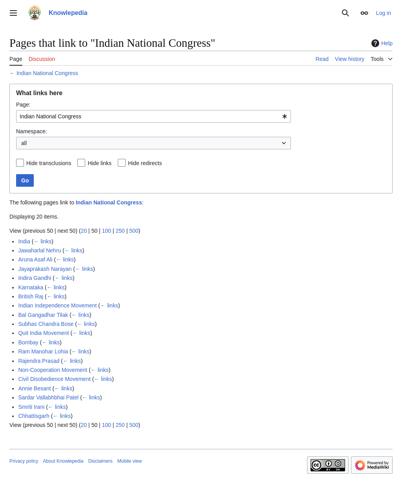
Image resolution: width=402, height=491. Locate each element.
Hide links (99, 163)
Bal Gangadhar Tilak (43, 315)
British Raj (30, 296)
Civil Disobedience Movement (54, 379)
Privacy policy (23, 461)
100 (106, 231)
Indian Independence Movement (57, 305)
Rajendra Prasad (38, 361)
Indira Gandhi (34, 278)
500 (133, 231)
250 (119, 231)
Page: (23, 104)
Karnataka (30, 287)
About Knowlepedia (63, 461)
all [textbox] (24, 143)
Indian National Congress (47, 73)
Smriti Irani (31, 407)
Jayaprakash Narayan (44, 269)
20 (84, 231)
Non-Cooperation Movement (52, 370)
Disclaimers (100, 461)
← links (42, 241)
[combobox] (153, 116)
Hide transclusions (48, 163)
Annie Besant (34, 388)
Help (381, 43)
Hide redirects (145, 163)
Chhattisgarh (33, 416)
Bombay (28, 342)
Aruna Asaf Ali (35, 259)
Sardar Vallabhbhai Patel (48, 397)
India (24, 241)
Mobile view (129, 461)
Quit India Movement (43, 333)
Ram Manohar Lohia (43, 351)
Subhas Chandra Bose (45, 324)
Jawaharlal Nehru (39, 250)
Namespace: (31, 131)
